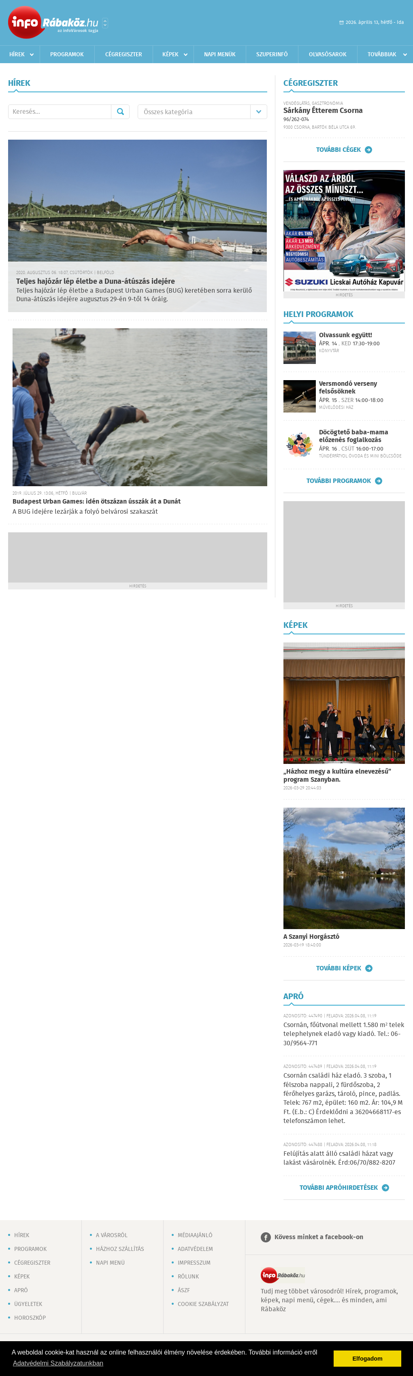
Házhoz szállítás (120, 1249)
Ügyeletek (28, 1304)
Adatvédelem (195, 1249)
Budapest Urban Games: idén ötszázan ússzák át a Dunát (97, 502)
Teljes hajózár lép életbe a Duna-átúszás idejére (95, 281)
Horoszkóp (30, 1318)
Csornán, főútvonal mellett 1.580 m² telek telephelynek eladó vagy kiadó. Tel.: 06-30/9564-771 (343, 1034)
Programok (67, 54)
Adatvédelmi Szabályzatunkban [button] (58, 1363)
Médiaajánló (195, 1235)
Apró (21, 1290)
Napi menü (110, 1263)
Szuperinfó (272, 54)
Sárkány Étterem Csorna (323, 111)
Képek (170, 54)
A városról (112, 1235)
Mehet (120, 111)
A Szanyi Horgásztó (311, 937)
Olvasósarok (328, 54)
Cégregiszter (123, 54)
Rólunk (188, 1276)
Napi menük (220, 54)
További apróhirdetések (339, 1187)
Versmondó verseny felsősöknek (348, 388)
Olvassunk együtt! (345, 335)
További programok (339, 481)
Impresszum (194, 1263)
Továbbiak (382, 54)
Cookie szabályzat (203, 1304)
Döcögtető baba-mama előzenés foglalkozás (353, 436)
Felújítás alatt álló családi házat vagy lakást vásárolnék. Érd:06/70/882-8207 (339, 1158)
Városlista (105, 23)
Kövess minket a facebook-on (319, 1237)
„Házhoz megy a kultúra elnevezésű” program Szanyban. (337, 776)
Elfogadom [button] (368, 1358)
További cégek (338, 149)
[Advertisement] (137, 556)
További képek (338, 968)
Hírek (17, 54)
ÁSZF (184, 1290)
